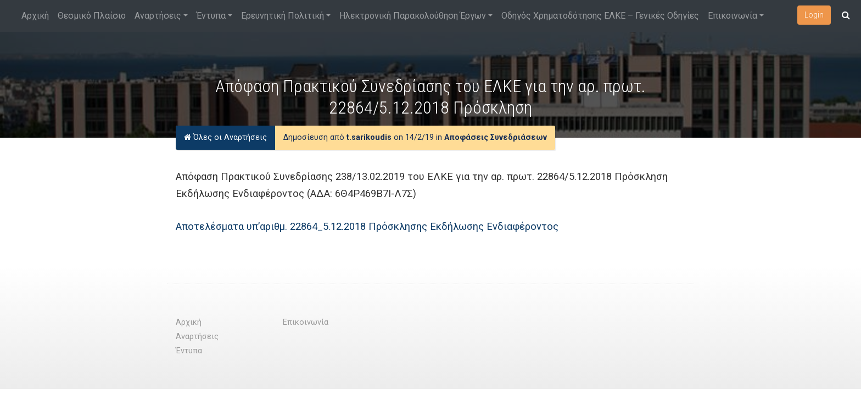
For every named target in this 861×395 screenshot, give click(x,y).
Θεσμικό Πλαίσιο (92, 15)
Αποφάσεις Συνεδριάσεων (495, 137)
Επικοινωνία (732, 15)
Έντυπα (211, 15)
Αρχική (35, 15)
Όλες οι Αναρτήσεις (225, 137)
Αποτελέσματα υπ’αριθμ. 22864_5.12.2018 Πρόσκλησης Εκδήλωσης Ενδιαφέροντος (367, 226)
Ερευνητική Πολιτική (282, 15)
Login (814, 14)
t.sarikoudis (369, 137)
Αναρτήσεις (158, 15)
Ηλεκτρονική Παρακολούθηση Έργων (412, 15)
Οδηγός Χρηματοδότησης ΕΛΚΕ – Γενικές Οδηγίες (600, 15)
